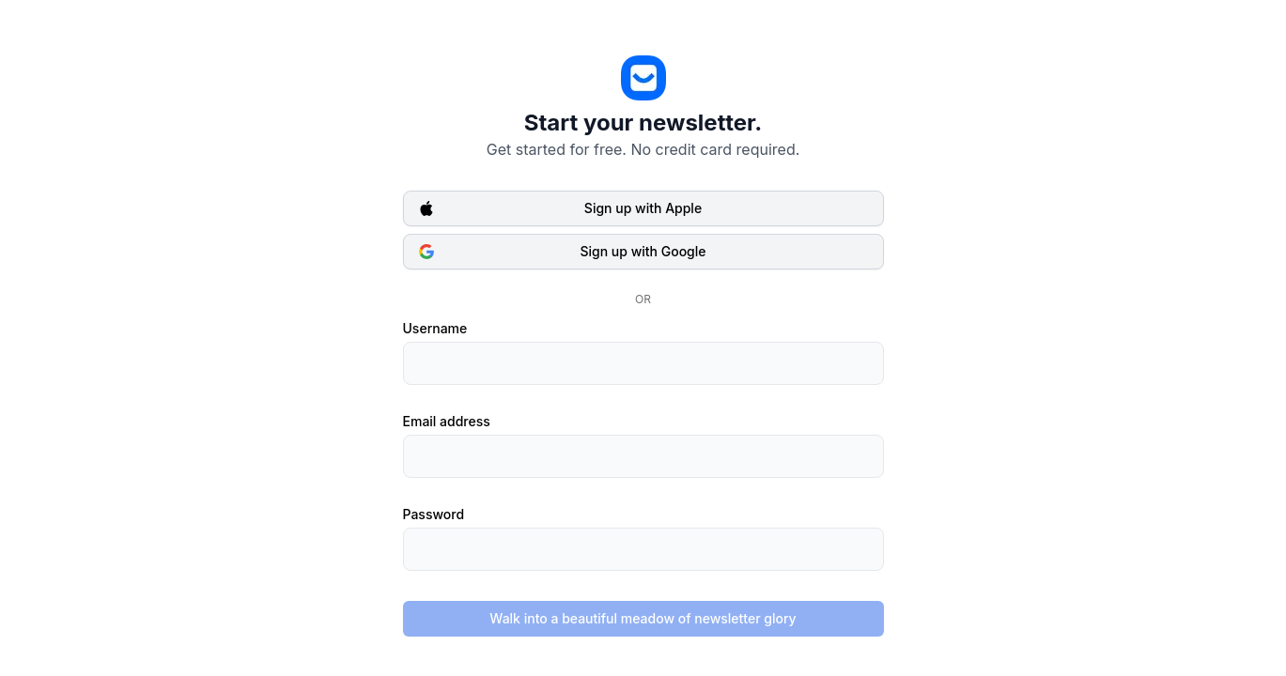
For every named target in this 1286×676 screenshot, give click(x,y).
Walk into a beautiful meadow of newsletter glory (642, 618)
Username (435, 328)
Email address (446, 421)
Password (434, 514)
